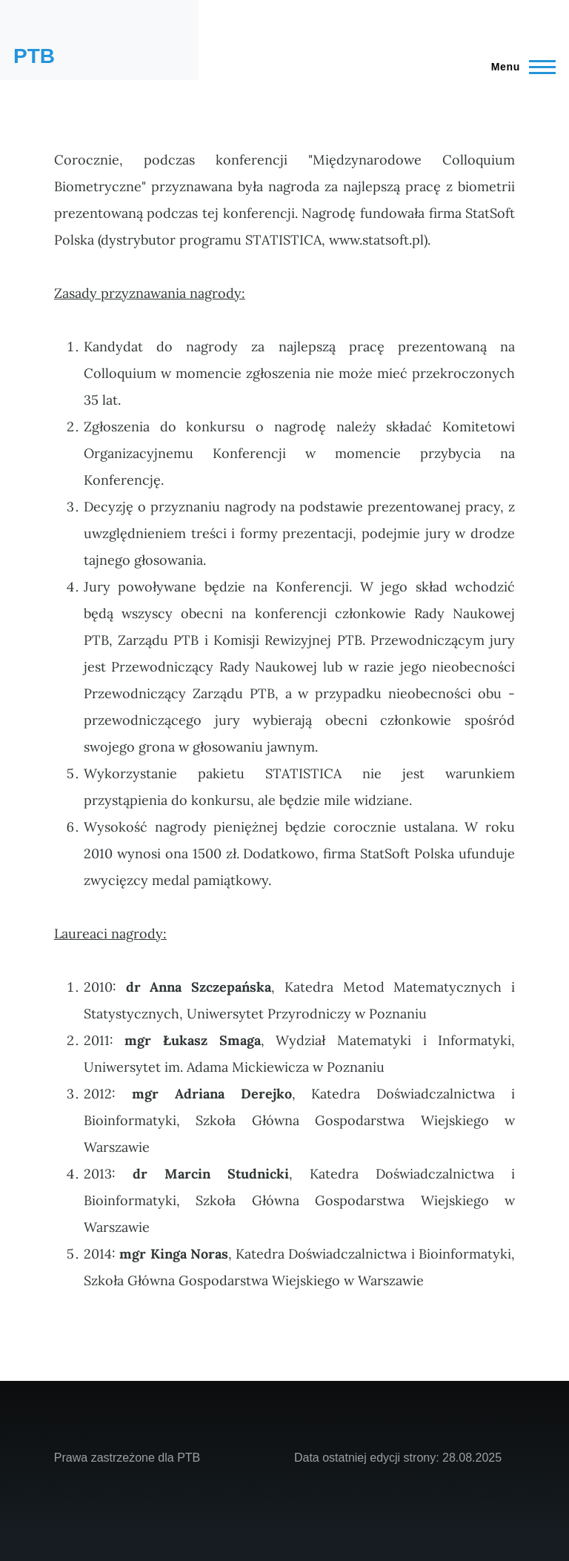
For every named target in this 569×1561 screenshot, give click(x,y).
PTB (34, 55)
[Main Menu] (519, 66)
